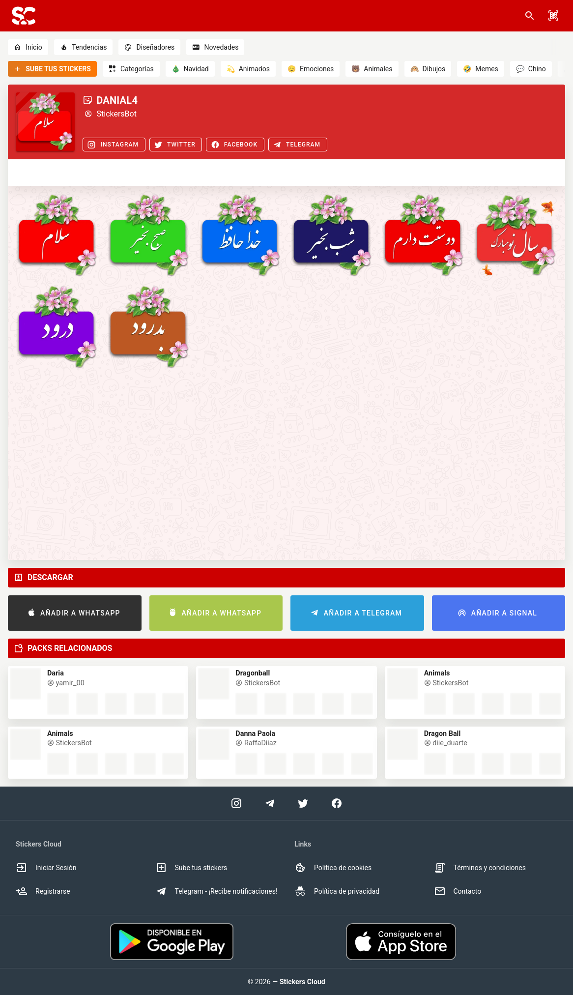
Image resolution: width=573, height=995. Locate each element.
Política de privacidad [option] (336, 891)
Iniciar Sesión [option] (46, 868)
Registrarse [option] (43, 891)
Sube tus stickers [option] (191, 868)
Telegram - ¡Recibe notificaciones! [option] (216, 891)
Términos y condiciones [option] (480, 868)
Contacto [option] (458, 891)
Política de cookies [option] (333, 868)
